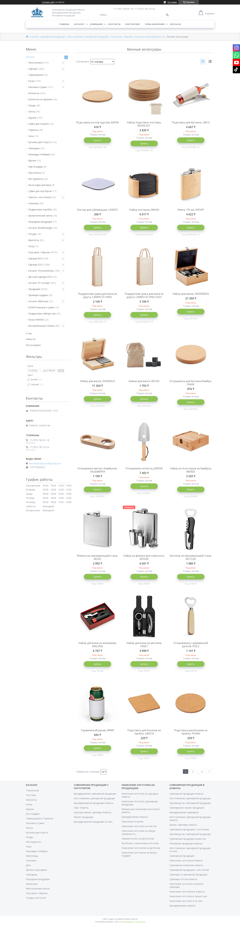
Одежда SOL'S (36, 264)
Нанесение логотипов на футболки (141, 847)
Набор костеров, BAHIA (144, 209)
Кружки (32, 117)
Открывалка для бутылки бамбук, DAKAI (191, 382)
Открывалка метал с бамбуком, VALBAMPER (97, 470)
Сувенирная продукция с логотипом (189, 829)
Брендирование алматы (182, 905)
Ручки (31, 80)
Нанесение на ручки (132, 821)
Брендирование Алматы (135, 816)
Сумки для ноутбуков (40, 191)
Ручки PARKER (36, 319)
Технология (32, 790)
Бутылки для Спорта (39, 142)
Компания (96, 24)
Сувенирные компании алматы (186, 865)
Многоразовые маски (38, 888)
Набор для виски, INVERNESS (191, 293)
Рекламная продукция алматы (185, 843)
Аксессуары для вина (39, 185)
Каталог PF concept (39, 282)
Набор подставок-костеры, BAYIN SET (144, 124)
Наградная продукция (40, 221)
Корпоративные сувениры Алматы (92, 812)
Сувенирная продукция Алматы (186, 793)
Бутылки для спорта (37, 832)
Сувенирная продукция (181, 855)
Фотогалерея (33, 345)
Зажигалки (31, 883)
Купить (97, 140)
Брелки (32, 160)
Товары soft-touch (36, 897)
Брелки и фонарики (36, 869)
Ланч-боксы (34, 172)
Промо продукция (83, 817)
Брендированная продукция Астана (93, 821)
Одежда (32, 68)
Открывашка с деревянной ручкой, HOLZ (191, 644)
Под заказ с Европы (122, 36)
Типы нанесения (154, 24)
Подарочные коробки (40, 209)
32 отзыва (172, 2)
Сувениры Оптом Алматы (183, 879)
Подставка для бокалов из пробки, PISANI (191, 732)
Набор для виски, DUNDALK (97, 381)
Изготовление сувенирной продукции (94, 798)
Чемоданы (34, 148)
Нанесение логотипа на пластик (139, 826)
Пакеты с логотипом (39, 197)
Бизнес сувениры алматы (183, 824)
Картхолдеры (35, 166)
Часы (31, 136)
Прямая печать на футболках (138, 838)
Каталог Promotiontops (41, 270)
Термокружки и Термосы (39, 818)
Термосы (33, 129)
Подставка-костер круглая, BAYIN (97, 122)
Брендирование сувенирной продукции (95, 793)
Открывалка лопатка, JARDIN (144, 468)
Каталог (79, 24)
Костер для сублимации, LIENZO (97, 209)
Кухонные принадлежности (150, 36)
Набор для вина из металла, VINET (144, 644)
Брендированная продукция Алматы (93, 803)
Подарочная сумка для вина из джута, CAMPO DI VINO (97, 295)
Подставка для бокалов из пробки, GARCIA (144, 732)
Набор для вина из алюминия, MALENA (97, 644)
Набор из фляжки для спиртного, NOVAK (144, 557)
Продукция (34, 289)
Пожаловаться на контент (133, 921)
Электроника (35, 62)
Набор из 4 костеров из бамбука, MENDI (191, 470)
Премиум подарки (38, 295)
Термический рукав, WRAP (97, 730)
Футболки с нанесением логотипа (140, 843)
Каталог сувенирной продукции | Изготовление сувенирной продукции (69, 36)
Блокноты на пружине (40, 99)
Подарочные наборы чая (42, 313)
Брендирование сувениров (183, 812)
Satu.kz (134, 919)
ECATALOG (175, 24)
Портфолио (132, 24)
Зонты (31, 111)
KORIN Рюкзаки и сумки (41, 307)
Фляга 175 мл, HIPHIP (191, 209)
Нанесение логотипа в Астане (185, 900)
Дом (28, 865)
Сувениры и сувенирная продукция (188, 874)
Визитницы (32, 855)
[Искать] (167, 15)
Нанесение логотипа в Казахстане (188, 896)
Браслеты (33, 240)
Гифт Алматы (81, 807)
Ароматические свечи (40, 215)
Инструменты (35, 178)
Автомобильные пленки (41, 325)
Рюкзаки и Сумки (37, 87)
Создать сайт (48, 2)
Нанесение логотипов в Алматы (187, 891)
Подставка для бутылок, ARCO (191, 122)
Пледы (31, 105)
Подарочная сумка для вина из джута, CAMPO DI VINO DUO (144, 295)
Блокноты (33, 93)
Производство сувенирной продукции (190, 803)
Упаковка (33, 203)
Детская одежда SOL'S (40, 276)
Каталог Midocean (38, 301)
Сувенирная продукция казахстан (187, 838)
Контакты (114, 24)
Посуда (32, 233)
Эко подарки (33, 813)
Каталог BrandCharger (40, 227)
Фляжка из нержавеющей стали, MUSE (97, 557)
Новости (30, 339)
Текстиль (31, 795)
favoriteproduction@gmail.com (45, 463)
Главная (64, 24)
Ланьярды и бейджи (39, 154)
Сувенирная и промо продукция (186, 807)
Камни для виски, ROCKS (144, 381)
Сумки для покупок (38, 123)
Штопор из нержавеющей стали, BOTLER (191, 557)
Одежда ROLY (35, 258)
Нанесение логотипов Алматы (186, 860)
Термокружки (35, 74)
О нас (29, 333)
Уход (31, 246)
